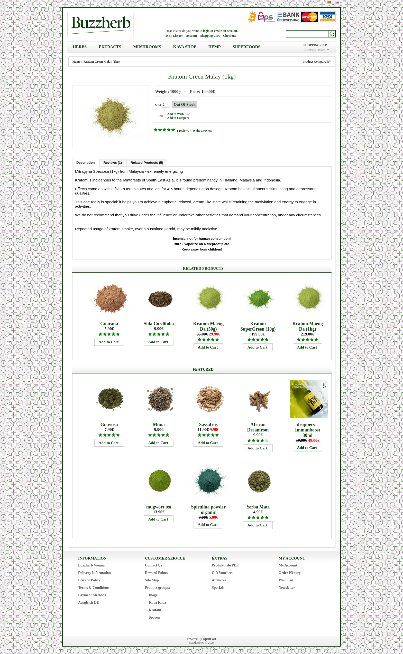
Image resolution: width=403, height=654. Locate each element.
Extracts (110, 47)
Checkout (229, 35)
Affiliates (219, 580)
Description (85, 163)
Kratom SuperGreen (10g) (258, 326)
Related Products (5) (147, 163)
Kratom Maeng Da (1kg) (307, 326)
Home (76, 61)
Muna (159, 424)
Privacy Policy (89, 580)
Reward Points (156, 572)
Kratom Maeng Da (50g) (208, 326)
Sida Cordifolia (159, 323)
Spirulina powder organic (208, 509)
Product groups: (157, 587)
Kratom (155, 610)
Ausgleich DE (88, 602)
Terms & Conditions (93, 587)
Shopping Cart (210, 35)
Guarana (109, 323)
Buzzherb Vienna (91, 565)
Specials (218, 587)
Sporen (154, 617)
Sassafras (208, 424)
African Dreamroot (258, 427)
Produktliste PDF (225, 565)
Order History (290, 572)
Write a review (202, 130)
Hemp (214, 47)
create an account (225, 31)
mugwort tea (158, 506)
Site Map (152, 580)
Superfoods (247, 47)
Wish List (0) (174, 35)
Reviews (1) (113, 163)
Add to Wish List (178, 114)
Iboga (153, 595)
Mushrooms (147, 47)
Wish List (286, 580)
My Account (288, 565)
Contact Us (153, 565)
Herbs (80, 47)
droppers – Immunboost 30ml (307, 430)
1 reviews (183, 130)
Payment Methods (92, 595)
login (206, 31)
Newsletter (287, 587)
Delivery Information (94, 572)
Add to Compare (178, 118)
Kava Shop (184, 47)
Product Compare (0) (317, 61)
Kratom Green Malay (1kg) (102, 61)
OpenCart (209, 638)
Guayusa (109, 424)
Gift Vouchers (222, 572)
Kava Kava (157, 602)
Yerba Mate (257, 506)
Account (191, 35)
